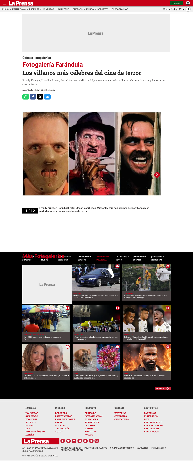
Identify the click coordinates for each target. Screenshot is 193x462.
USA (27, 428)
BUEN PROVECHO (153, 425)
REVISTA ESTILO (153, 422)
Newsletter (142, 448)
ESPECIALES (91, 419)
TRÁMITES (91, 431)
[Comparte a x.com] (40, 97)
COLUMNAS (120, 416)
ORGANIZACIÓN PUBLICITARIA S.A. (40, 455)
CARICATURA (121, 419)
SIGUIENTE (161, 388)
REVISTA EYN (151, 428)
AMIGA (59, 422)
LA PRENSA (150, 413)
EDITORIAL (120, 413)
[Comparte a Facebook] (33, 97)
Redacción (50, 90)
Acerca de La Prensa (71, 448)
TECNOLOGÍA (62, 428)
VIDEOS (89, 428)
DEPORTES (61, 413)
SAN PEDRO (31, 416)
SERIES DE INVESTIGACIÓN (93, 415)
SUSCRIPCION (151, 431)
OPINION (119, 407)
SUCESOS (30, 422)
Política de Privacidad (95, 448)
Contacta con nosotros (122, 448)
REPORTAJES (92, 422)
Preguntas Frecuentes (72, 450)
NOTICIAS (30, 407)
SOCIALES (60, 425)
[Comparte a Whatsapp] (25, 97)
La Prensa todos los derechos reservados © (40, 449)
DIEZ (146, 419)
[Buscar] (188, 9)
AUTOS (59, 431)
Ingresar (176, 3)
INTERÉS (60, 407)
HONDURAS (31, 413)
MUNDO (29, 425)
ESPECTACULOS (63, 416)
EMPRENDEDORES (65, 419)
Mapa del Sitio (158, 448)
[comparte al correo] (47, 97)
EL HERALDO (151, 416)
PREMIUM (90, 407)
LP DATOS (90, 425)
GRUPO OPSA (151, 407)
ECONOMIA (31, 419)
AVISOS (89, 434)
